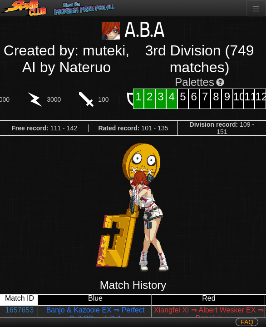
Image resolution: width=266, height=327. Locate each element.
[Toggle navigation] (256, 8)
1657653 (19, 310)
